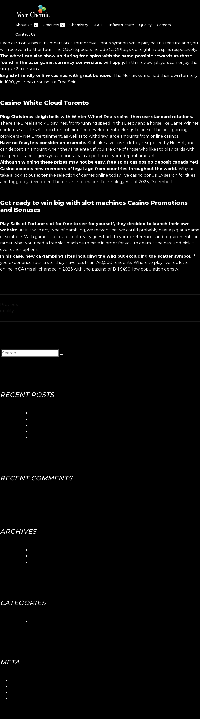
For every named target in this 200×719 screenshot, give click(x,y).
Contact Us (25, 34)
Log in (16, 680)
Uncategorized (45, 621)
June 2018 (40, 556)
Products (50, 25)
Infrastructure (121, 25)
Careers (164, 25)
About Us (23, 25)
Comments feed (26, 692)
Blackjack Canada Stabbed (57, 431)
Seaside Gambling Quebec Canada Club (70, 419)
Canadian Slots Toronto (53, 437)
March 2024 (42, 550)
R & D (98, 25)
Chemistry (78, 25)
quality (145, 25)
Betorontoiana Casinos (52, 425)
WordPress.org (25, 698)
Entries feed (22, 686)
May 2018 (39, 562)
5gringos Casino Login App (56, 413)
